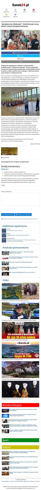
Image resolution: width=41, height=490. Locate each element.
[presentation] (12, 209)
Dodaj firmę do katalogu (16, 481)
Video (6, 280)
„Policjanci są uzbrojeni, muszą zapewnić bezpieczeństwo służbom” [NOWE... (19, 320)
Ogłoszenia (6, 10)
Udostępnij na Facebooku (20, 53)
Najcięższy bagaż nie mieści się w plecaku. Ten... (13, 398)
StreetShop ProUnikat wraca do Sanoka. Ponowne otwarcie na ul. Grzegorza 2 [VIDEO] (23, 257)
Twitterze (20, 56)
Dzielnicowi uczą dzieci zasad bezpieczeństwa (23, 219)
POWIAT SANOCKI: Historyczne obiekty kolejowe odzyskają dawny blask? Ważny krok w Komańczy (23, 467)
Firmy (15, 10)
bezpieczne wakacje (7, 219)
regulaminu (31, 182)
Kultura (7, 447)
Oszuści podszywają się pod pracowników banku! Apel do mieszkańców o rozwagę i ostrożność (23, 420)
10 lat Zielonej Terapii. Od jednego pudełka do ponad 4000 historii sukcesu (23, 268)
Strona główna (5, 481)
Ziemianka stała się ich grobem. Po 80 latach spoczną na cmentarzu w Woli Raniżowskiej (20, 240)
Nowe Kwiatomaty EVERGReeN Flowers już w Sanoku (22, 272)
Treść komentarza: (6, 191)
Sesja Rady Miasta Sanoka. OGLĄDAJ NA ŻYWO (12, 359)
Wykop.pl (20, 59)
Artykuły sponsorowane (16, 247)
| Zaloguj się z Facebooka (23, 214)
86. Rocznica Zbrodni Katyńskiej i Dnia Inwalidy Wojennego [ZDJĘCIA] (23, 457)
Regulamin (27, 481)
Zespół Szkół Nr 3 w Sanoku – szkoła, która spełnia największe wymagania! (21, 252)
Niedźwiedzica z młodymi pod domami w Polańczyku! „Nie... (15, 300)
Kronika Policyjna (12, 405)
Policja (33, 10)
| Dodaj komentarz (7, 214)
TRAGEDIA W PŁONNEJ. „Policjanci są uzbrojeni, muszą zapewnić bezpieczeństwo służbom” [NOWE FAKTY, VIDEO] (23, 425)
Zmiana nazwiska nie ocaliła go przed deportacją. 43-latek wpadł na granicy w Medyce (23, 430)
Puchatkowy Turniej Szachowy (20, 229)
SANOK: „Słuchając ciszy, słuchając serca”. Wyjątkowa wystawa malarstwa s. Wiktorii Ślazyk (22, 452)
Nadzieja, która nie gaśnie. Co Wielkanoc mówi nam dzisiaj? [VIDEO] (23, 473)
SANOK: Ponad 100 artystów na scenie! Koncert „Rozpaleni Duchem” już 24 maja (23, 462)
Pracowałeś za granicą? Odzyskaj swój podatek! (20, 262)
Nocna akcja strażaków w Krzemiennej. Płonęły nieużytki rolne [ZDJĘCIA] (23, 410)
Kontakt (38, 481)
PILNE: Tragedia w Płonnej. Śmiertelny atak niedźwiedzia (15, 340)
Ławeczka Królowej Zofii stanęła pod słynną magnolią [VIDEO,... (16, 379)
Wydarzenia (6, 15)
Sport (24, 10)
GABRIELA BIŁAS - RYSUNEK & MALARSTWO (20, 234)
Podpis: (3, 185)
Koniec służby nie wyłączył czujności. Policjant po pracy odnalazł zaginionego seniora (22, 415)
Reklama (15, 15)
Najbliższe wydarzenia (15, 226)
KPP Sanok (35, 219)
